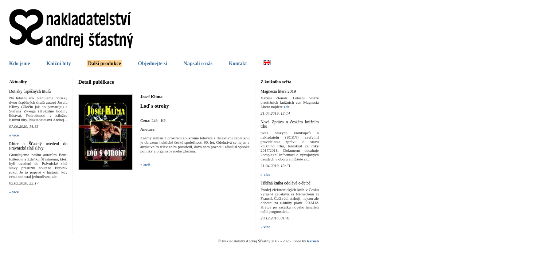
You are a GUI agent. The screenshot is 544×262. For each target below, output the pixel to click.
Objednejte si (152, 63)
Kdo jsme (19, 63)
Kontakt (238, 63)
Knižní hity (58, 63)
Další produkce (104, 63)
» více (14, 135)
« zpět (145, 164)
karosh (313, 241)
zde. (287, 106)
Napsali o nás (198, 63)
